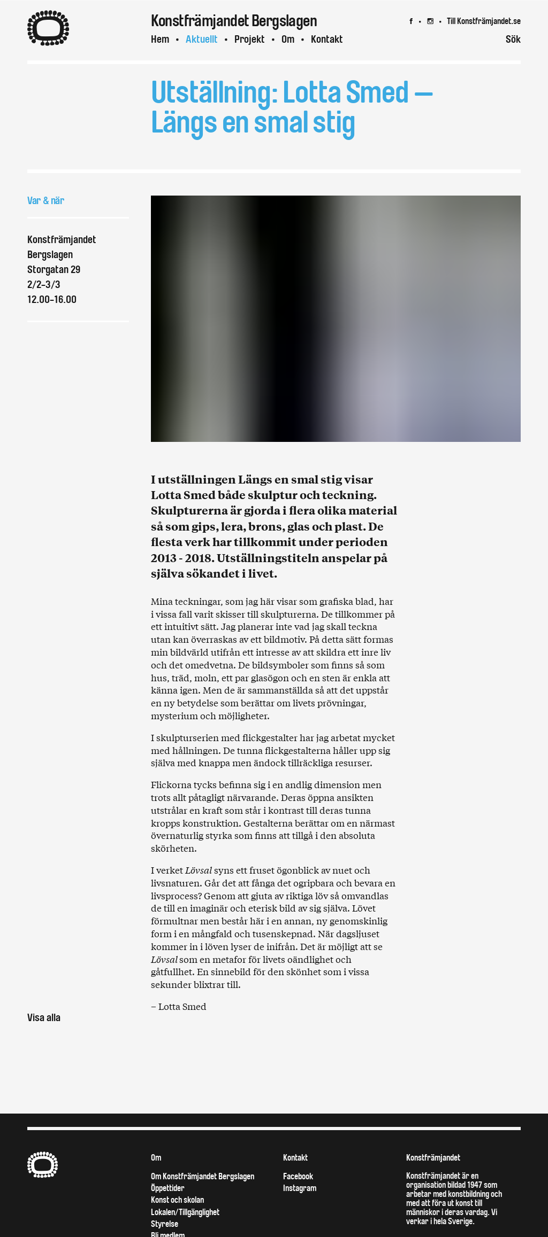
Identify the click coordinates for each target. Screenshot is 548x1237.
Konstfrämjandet (433, 1158)
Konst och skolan (177, 1200)
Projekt (249, 39)
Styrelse (164, 1224)
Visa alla (43, 1018)
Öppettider (168, 1188)
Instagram (299, 1188)
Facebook (298, 1176)
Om (287, 39)
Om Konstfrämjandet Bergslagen (202, 1176)
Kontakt (327, 39)
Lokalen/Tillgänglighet (185, 1212)
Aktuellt (202, 39)
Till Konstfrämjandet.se (484, 21)
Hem (160, 39)
